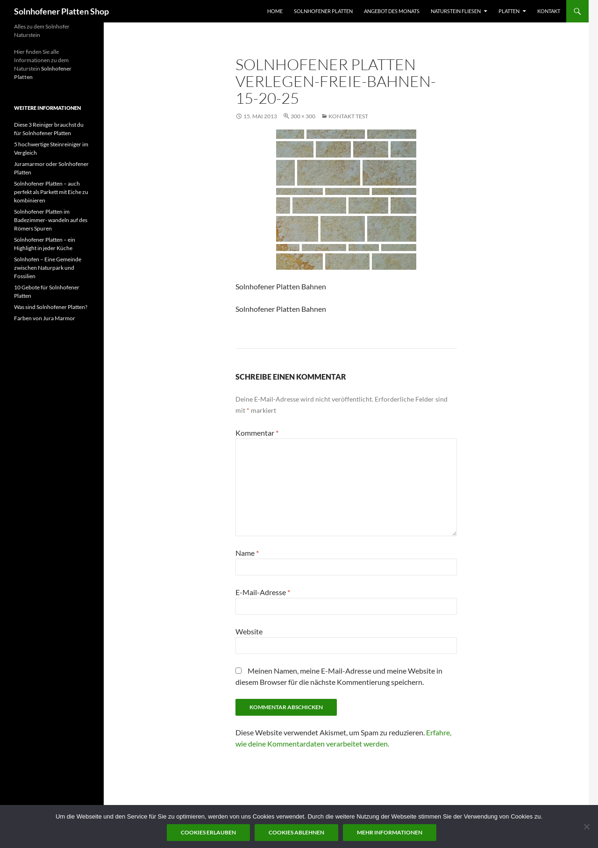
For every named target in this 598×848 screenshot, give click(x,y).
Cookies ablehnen (296, 832)
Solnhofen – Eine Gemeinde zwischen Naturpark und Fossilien (47, 268)
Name (247, 552)
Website (249, 631)
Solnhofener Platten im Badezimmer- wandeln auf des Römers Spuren (50, 220)
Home (275, 11)
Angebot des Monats (392, 11)
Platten (509, 11)
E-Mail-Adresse (262, 592)
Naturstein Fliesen (456, 11)
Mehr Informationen (389, 832)
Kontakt (548, 11)
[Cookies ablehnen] (586, 826)
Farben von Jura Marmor (44, 318)
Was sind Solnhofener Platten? (50, 306)
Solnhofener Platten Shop (61, 11)
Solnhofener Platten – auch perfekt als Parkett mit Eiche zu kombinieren (51, 192)
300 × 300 (303, 116)
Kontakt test (348, 116)
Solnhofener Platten (323, 11)
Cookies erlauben (208, 832)
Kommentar (256, 432)
